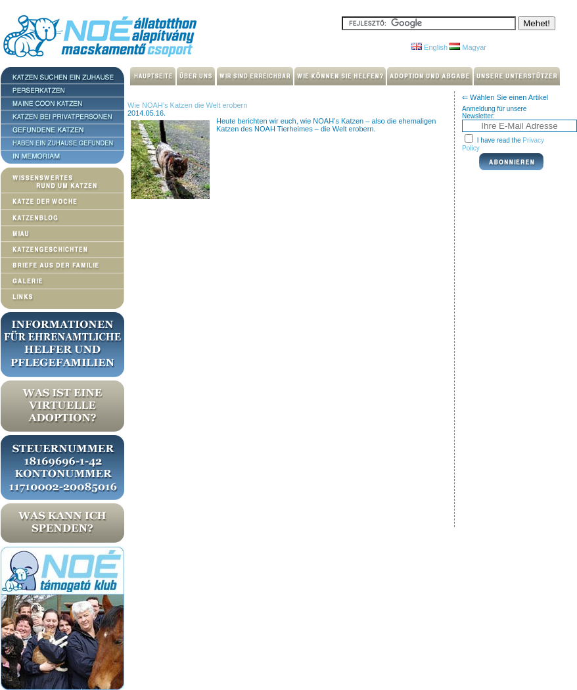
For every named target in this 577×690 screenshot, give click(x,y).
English (429, 47)
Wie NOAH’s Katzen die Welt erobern (187, 105)
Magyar (468, 47)
